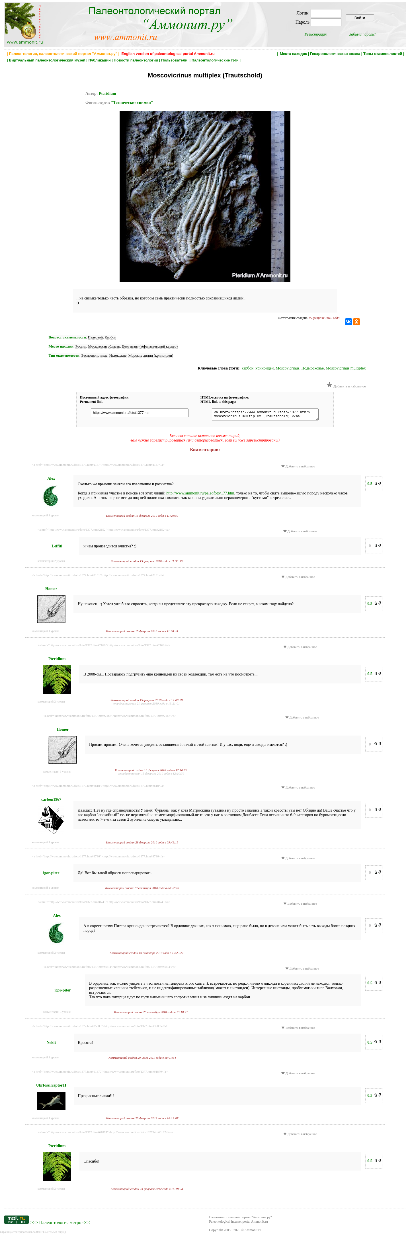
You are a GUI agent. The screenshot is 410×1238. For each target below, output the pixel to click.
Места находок (293, 54)
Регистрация (316, 34)
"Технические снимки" (132, 102)
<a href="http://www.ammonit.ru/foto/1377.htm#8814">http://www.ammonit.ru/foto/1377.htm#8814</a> (109, 968)
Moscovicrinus (287, 368)
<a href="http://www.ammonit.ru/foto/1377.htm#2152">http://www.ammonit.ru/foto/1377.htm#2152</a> (104, 531)
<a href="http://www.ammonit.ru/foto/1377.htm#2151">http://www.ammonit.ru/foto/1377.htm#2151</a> (98, 576)
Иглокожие (118, 355)
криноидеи (264, 368)
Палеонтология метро (60, 1224)
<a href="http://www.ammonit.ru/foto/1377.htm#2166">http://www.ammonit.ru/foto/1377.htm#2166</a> (104, 646)
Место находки (61, 346)
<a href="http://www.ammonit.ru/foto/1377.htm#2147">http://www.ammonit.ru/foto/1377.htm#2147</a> (98, 466)
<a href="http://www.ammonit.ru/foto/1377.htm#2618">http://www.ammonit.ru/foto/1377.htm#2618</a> (98, 787)
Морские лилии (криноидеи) (150, 355)
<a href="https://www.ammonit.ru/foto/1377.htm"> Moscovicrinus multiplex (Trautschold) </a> (262, 415)
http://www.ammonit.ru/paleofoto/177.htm (200, 495)
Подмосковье (313, 368)
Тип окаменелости (64, 355)
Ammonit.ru (252, 1232)
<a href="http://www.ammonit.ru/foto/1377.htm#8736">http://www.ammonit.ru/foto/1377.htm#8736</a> (98, 858)
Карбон (110, 337)
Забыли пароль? (362, 34)
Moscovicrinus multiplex (346, 368)
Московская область (104, 346)
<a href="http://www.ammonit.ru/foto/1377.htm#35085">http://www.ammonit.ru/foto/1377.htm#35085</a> (100, 1027)
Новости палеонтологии (136, 60)
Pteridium (107, 93)
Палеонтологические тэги (215, 60)
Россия (80, 346)
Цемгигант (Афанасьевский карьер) (150, 346)
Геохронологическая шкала (335, 54)
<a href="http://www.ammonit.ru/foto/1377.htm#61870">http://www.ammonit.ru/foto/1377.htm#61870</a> (100, 1073)
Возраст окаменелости (67, 337)
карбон (247, 368)
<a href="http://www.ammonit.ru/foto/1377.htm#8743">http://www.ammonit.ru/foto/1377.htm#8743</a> (104, 903)
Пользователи (174, 60)
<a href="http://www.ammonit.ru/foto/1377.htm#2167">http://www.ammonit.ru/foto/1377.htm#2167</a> (109, 717)
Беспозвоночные (94, 355)
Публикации (99, 60)
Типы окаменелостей (382, 54)
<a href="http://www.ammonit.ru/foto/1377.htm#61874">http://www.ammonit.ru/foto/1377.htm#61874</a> (105, 1134)
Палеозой (95, 337)
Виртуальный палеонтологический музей (47, 60)
